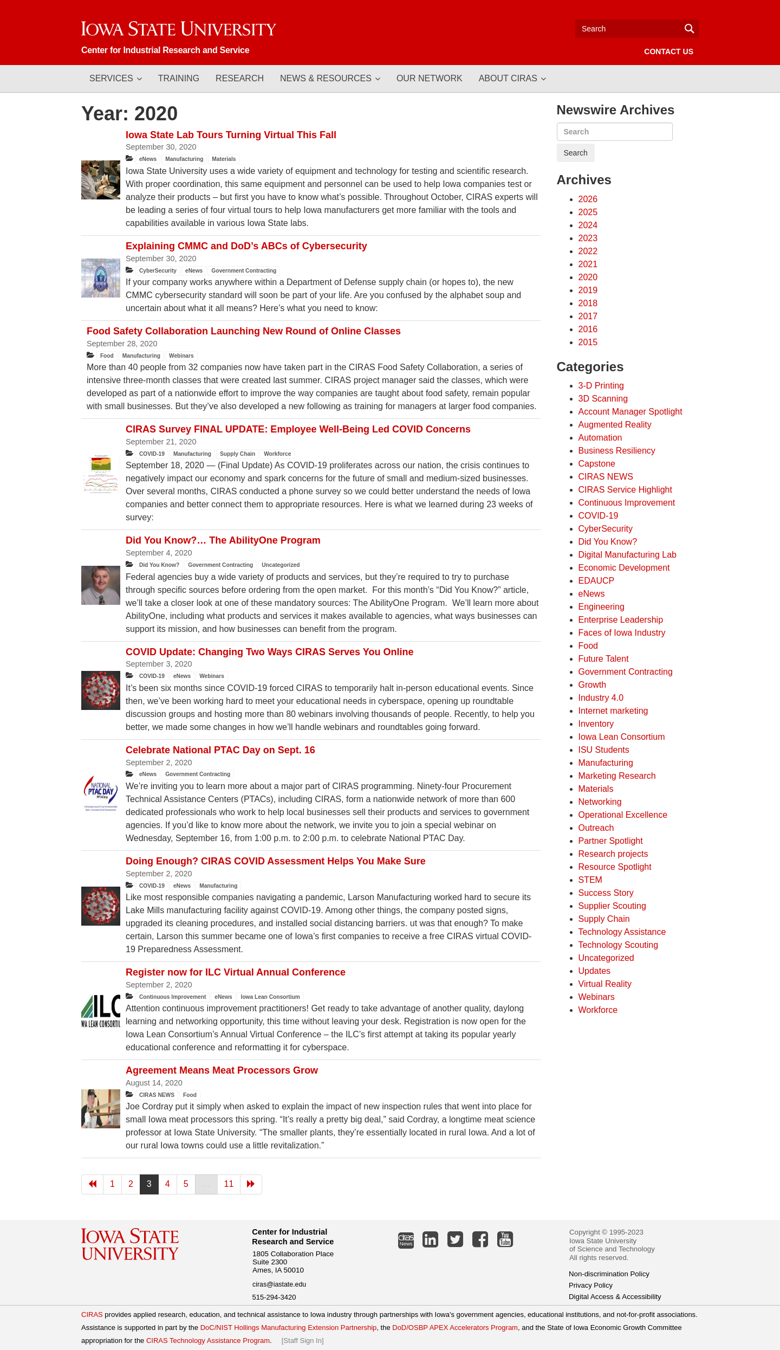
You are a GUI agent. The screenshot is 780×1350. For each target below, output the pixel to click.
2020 (588, 277)
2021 (588, 264)
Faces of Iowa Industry (622, 632)
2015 (588, 342)
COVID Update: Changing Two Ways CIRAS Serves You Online (269, 652)
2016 (588, 329)
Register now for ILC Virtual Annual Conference (236, 972)
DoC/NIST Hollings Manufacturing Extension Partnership (288, 1327)
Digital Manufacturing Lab (627, 554)
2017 (588, 316)
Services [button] (111, 78)
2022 (588, 251)
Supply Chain (237, 454)
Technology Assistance (622, 931)
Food (107, 356)
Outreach (596, 827)
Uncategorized (281, 565)
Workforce (277, 454)
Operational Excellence (623, 814)
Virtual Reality (605, 984)
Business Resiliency (616, 450)
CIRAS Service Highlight (625, 489)
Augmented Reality (615, 424)
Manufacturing (184, 159)
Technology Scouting (618, 944)
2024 (588, 225)
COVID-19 (152, 454)
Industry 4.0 (601, 697)
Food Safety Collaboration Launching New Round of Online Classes (244, 331)
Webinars (181, 356)
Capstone (597, 463)
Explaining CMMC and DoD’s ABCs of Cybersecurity (246, 246)
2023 (588, 238)
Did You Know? (159, 565)
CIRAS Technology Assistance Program (208, 1340)
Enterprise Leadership (621, 619)
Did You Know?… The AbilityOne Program (223, 540)
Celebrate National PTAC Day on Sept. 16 (220, 750)
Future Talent (603, 658)
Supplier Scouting (612, 905)
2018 (588, 303)
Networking (600, 801)
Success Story (606, 892)
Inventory (596, 723)
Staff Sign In (302, 1340)
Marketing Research (617, 775)
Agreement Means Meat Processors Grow (222, 1070)
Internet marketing (613, 710)
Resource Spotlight (615, 866)
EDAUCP (596, 580)
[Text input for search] (637, 29)
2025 (588, 212)
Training (178, 78)
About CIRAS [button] (508, 78)
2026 (588, 199)
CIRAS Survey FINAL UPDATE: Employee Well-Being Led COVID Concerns (298, 429)
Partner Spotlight (610, 840)
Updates (594, 971)
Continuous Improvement (172, 997)
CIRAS (92, 1314)
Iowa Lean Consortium (270, 997)
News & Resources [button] (326, 78)
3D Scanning (603, 398)
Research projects (613, 853)
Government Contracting (243, 271)
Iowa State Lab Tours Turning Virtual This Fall (231, 135)
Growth (592, 684)
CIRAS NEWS (156, 1095)
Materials (224, 159)
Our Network (429, 78)
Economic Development (624, 567)
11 (229, 1183)
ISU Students (603, 749)
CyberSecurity (158, 271)
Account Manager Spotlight (630, 411)
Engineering (601, 606)
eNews (148, 159)
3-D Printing (601, 385)
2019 (588, 290)
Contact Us (668, 51)
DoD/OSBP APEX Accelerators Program (455, 1327)
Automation (600, 437)
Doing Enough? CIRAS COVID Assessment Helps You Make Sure (276, 861)
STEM (590, 879)
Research (240, 78)
